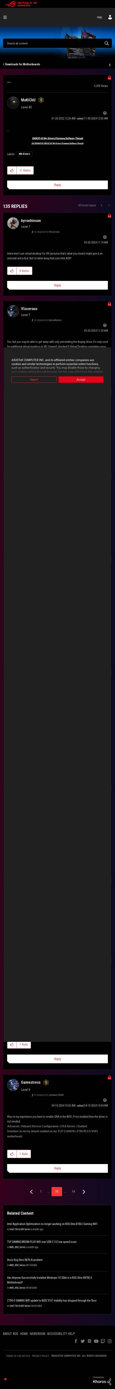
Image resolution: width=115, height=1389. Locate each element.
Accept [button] (83, 379)
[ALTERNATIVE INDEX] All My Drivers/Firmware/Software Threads (57, 143)
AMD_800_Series (18, 1247)
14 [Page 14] (73, 1191)
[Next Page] (83, 1192)
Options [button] (109, 64)
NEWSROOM (37, 1334)
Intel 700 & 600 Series (20, 1229)
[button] (12, 170)
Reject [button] (32, 379)
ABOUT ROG (10, 1334)
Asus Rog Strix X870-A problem (25, 1259)
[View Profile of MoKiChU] (28, 100)
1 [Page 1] (41, 1191)
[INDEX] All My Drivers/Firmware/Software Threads (57, 138)
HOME (24, 1334)
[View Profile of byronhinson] (31, 220)
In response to (46, 232)
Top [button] (5, 1379)
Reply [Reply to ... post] (57, 185)
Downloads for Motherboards (22, 64)
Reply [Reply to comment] (57, 285)
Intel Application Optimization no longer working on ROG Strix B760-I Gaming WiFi (52, 1224)
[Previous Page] (31, 1192)
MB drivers (24, 154)
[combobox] (57, 43)
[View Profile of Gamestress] (30, 1082)
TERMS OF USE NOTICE (18, 1355)
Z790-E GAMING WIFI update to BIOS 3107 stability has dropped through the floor (52, 1300)
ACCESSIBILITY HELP (61, 1334)
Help (99, 17)
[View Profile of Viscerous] (29, 308)
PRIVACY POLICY (40, 1355)
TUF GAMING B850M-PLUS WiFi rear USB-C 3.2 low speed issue (42, 1241)
